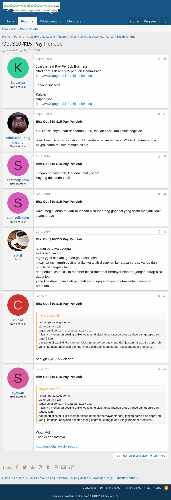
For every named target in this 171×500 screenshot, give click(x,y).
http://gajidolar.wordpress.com (58, 446)
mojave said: (47, 315)
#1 (164, 58)
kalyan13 (11, 50)
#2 (164, 114)
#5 (164, 231)
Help (148, 487)
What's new (48, 21)
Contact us (89, 487)
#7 (164, 369)
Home (10, 21)
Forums (27, 21)
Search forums (28, 28)
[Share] (159, 59)
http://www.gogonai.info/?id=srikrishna (64, 76)
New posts (9, 28)
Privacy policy (132, 487)
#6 (164, 296)
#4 (164, 194)
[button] (61, 21)
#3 (164, 156)
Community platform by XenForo (85, 496)
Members (74, 21)
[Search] (164, 21)
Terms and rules (110, 487)
